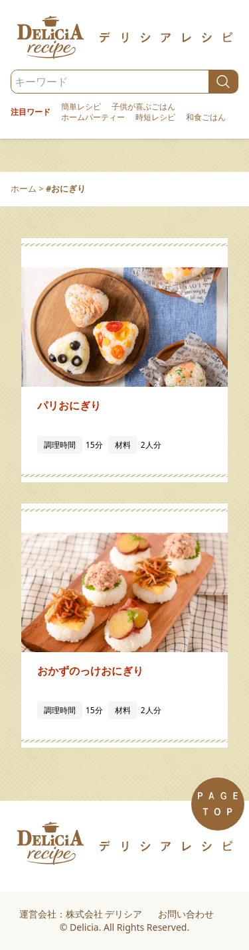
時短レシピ (155, 117)
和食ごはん (206, 117)
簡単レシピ (81, 107)
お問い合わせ (186, 914)
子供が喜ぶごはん (143, 107)
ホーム (24, 188)
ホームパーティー (93, 117)
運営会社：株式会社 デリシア (81, 914)
